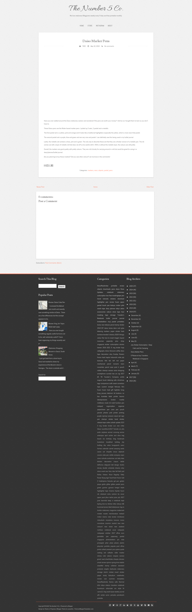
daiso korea (108, 328)
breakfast (109, 442)
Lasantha (70, 609)
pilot (122, 305)
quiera (117, 549)
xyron (107, 595)
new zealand (119, 526)
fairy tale (112, 471)
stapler (106, 569)
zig (119, 374)
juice (115, 497)
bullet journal (111, 318)
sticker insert (114, 572)
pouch (122, 367)
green (99, 487)
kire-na (104, 504)
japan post (101, 497)
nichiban (100, 530)
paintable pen (103, 536)
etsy (110, 354)
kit (114, 393)
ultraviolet (109, 588)
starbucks (113, 569)
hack (103, 357)
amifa (122, 377)
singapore (100, 344)
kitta (114, 504)
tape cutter (106, 422)
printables (120, 322)
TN (101, 377)
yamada (113, 595)
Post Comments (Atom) (53, 263)
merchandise (113, 514)
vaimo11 (100, 592)
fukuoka (110, 481)
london (113, 400)
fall (116, 471)
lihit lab (108, 361)
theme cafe (113, 582)
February (134, 370)
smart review (101, 562)
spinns (108, 562)
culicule (104, 458)
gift (112, 390)
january (103, 393)
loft (114, 361)
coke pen (106, 455)
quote (122, 549)
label (110, 507)
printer (115, 413)
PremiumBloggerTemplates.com (83, 609)
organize (121, 406)
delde (122, 461)
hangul (117, 487)
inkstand (103, 494)
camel (111, 448)
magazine (113, 510)
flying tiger (105, 478)
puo (113, 549)
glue (122, 328)
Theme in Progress (50, 609)
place (111, 543)
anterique (100, 435)
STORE (90, 25)
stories (121, 344)
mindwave (120, 517)
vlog (104, 592)
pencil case (109, 367)
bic (104, 439)
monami (116, 364)
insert (112, 338)
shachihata (109, 559)
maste (105, 514)
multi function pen (117, 403)
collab (111, 455)
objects (100, 170)
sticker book (113, 419)
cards (122, 448)
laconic (121, 396)
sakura (109, 312)
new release (106, 325)
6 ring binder (115, 347)
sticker (122, 325)
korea (99, 325)
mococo (116, 520)
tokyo (118, 308)
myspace (124, 605)
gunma (104, 487)
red (105, 553)
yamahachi (120, 595)
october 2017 (110, 533)
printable (114, 286)
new (119, 523)
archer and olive (115, 435)
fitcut (110, 474)
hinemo (111, 491)
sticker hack (119, 331)
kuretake (104, 396)
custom (104, 387)
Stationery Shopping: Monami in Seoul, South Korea (57, 351)
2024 (131, 290)
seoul (116, 416)
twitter (109, 605)
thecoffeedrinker (102, 286)
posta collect (101, 549)
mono (122, 520)
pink (110, 413)
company (117, 455)
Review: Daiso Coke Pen (57, 302)
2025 (131, 286)
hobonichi (114, 357)
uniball (113, 422)
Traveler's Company (111, 377)
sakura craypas (112, 556)
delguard (107, 465)
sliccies (121, 559)
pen (123, 295)
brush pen (106, 305)
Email (148, 605)
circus (115, 452)
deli (112, 465)
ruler (104, 556)
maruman (100, 341)
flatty (122, 474)
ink (98, 494)
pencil (112, 325)
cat (104, 452)
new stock (108, 526)
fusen (117, 302)
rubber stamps (102, 370)
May (132, 341)
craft (110, 383)
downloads (107, 289)
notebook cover (110, 530)
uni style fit (119, 588)
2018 (99, 328)
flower (99, 478)
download (121, 299)
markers (90, 170)
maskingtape (116, 295)
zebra (122, 308)
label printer (113, 396)
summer (112, 579)
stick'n (106, 572)
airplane (104, 432)
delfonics (100, 465)
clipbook (121, 452)
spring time (115, 562)
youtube (100, 598)
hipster (117, 491)
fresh (115, 478)
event (103, 471)
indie (119, 357)
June (133, 337)
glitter (108, 484)
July (132, 334)
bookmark (120, 439)
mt (110, 403)
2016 (131, 381)
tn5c (98, 585)
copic (122, 455)
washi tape (101, 308)
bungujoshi (115, 445)
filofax (99, 474)
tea (113, 374)
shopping (121, 370)
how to (107, 338)
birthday (109, 439)
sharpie (116, 559)
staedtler (100, 566)
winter (103, 595)
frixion (99, 357)
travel (99, 299)
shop (122, 341)
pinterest (128, 605)
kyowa (106, 507)
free (110, 295)
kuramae (100, 507)
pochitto (107, 546)
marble (121, 400)
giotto (104, 484)
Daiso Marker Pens (96, 41)
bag (123, 435)
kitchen (110, 504)
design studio (119, 465)
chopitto (109, 452)
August (133, 330)
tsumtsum (100, 588)
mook (106, 403)
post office (120, 546)
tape (118, 312)
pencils (99, 413)
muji (109, 322)
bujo (122, 347)
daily (119, 458)
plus (116, 341)
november (100, 367)
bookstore (100, 442)
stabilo (122, 562)
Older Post (150, 187)
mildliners (100, 403)
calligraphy (101, 351)
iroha (109, 494)
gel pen (116, 481)
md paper (120, 361)
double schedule (108, 468)
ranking (99, 553)
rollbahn (110, 553)
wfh (98, 595)
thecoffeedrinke (102, 582)
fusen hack (106, 390)
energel (110, 387)
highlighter (100, 302)
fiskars (105, 474)
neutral (114, 523)
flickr (112, 605)
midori (118, 305)
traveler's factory (108, 334)
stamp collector (110, 566)
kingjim (116, 338)
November (134, 319)
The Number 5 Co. (96, 8)
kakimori (110, 393)
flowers (121, 354)
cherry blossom (110, 351)
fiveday (115, 354)
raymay (104, 416)
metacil (121, 514)
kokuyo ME (120, 504)
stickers (113, 299)
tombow (100, 334)
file (103, 338)
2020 (116, 334)
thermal (121, 582)
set (119, 416)
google (116, 605)
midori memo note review (106, 517)
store (114, 312)
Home (82, 25)
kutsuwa (100, 361)
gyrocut (111, 487)
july (123, 357)
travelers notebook (117, 585)
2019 (104, 347)
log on (122, 507)
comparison (105, 383)
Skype (144, 605)
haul (122, 312)
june (98, 500)
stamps (104, 419)
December (134, 315)
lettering (100, 331)
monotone (100, 523)
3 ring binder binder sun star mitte (110, 426)
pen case (110, 409)
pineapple (100, 543)
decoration (104, 354)
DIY (102, 328)
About (110, 25)
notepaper (100, 533)
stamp (117, 325)
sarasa (110, 370)
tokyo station (105, 585)
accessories (101, 312)
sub (105, 579)
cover (99, 458)
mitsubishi (100, 520)
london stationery (103, 510)
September (135, 326)
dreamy (117, 468)
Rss (152, 605)
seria (115, 370)
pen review (110, 302)
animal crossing (113, 432)
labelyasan (116, 507)
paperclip (109, 341)
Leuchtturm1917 (107, 429)
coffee (118, 351)
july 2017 (121, 497)
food (111, 478)
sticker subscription (112, 344)
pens (111, 170)
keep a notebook (114, 500)
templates (120, 579)
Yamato (116, 429)
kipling (99, 504)
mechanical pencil (104, 364)
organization (110, 406)
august (99, 380)
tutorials (105, 299)
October (134, 323)
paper (112, 331)
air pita (121, 429)
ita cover (121, 494)
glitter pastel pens (117, 484)
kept (122, 500)
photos (105, 413)
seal (103, 559)
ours (122, 533)
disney (99, 468)
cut (116, 458)
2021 (108, 347)
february (117, 387)
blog (114, 439)
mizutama (109, 520)
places (116, 543)
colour (99, 338)
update (118, 422)
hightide (117, 390)
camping (117, 448)
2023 (122, 422)
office (118, 533)
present (109, 549)
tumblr (132, 605)
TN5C (84, 46)
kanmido (104, 500)
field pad (121, 471)
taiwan (99, 347)
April (132, 362)
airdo (99, 432)
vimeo (140, 605)
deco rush (116, 328)
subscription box (103, 295)
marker (99, 514)
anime (122, 432)
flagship (116, 474)
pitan (106, 543)
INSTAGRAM (100, 25)
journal (122, 318)
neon (96, 170)
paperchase (101, 409)
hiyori (122, 491)
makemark (120, 510)
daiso (118, 289)
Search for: (42, 375)
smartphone (101, 374)
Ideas (99, 429)
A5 (98, 377)
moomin (108, 523)
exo (107, 471)
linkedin (120, 605)
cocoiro (99, 455)
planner (112, 308)
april (106, 435)
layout (122, 338)
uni (116, 374)
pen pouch (120, 409)
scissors (111, 416)
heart (122, 487)
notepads (121, 530)
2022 (131, 297)
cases (99, 452)
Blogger (70, 606)
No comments (109, 46)
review (122, 286)
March (133, 366)
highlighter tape (102, 491)
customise (110, 458)
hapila (108, 357)
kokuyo (112, 305)
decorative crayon (111, 461)
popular (113, 546)
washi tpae (110, 592)
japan (122, 302)
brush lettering (108, 380)
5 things (121, 334)
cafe (115, 380)
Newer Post (40, 187)
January (134, 373)
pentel (99, 305)
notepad (100, 406)
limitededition (102, 322)
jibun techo (109, 497)
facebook (105, 605)
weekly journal (119, 592)
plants (122, 543)
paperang (114, 536)
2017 (122, 374)
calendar (105, 448)
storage (112, 315)
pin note (120, 539)
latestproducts (102, 400)
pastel (106, 170)
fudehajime (103, 481)
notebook (110, 292)
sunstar (109, 374)
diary (107, 308)
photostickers (110, 539)
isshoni (114, 494)
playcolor (100, 546)
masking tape (102, 315)
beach (99, 439)
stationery (120, 292)
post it (116, 367)
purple (99, 416)
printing (121, 413)
